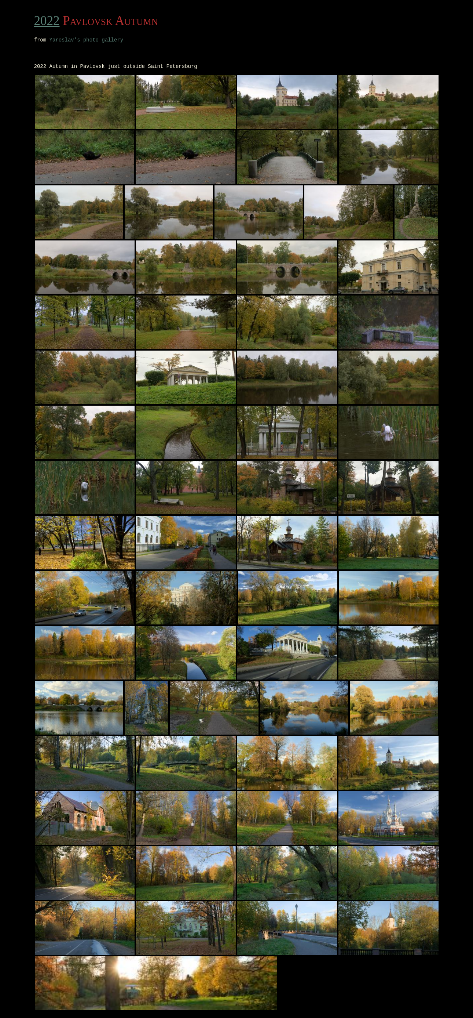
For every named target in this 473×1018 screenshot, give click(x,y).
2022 (47, 21)
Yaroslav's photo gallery (87, 40)
